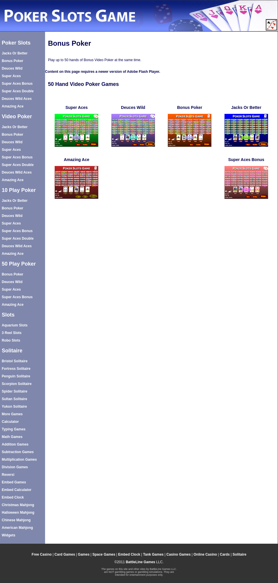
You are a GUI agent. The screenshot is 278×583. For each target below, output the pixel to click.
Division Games (15, 467)
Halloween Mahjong (18, 512)
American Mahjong (17, 528)
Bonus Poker (12, 61)
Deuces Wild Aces (17, 99)
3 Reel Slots (12, 333)
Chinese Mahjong (16, 520)
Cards (225, 554)
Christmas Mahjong (18, 505)
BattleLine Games (140, 562)
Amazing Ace (13, 106)
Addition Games (15, 444)
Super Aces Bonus (17, 84)
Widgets (8, 535)
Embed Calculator (16, 490)
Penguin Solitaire (16, 376)
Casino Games (178, 554)
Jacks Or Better (15, 53)
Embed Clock (13, 497)
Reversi (8, 475)
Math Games (12, 437)
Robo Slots (11, 340)
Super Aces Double (18, 91)
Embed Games (14, 482)
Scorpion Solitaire (17, 384)
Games (84, 554)
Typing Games (14, 429)
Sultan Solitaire (14, 399)
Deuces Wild (12, 68)
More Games (12, 414)
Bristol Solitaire (15, 361)
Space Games (103, 554)
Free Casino (42, 554)
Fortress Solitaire (16, 369)
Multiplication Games (19, 459)
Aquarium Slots (15, 325)
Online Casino (205, 554)
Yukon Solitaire (14, 406)
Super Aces (11, 76)
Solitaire (239, 554)
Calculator (10, 422)
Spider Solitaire (14, 391)
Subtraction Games (18, 452)
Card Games (64, 554)
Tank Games (153, 554)
